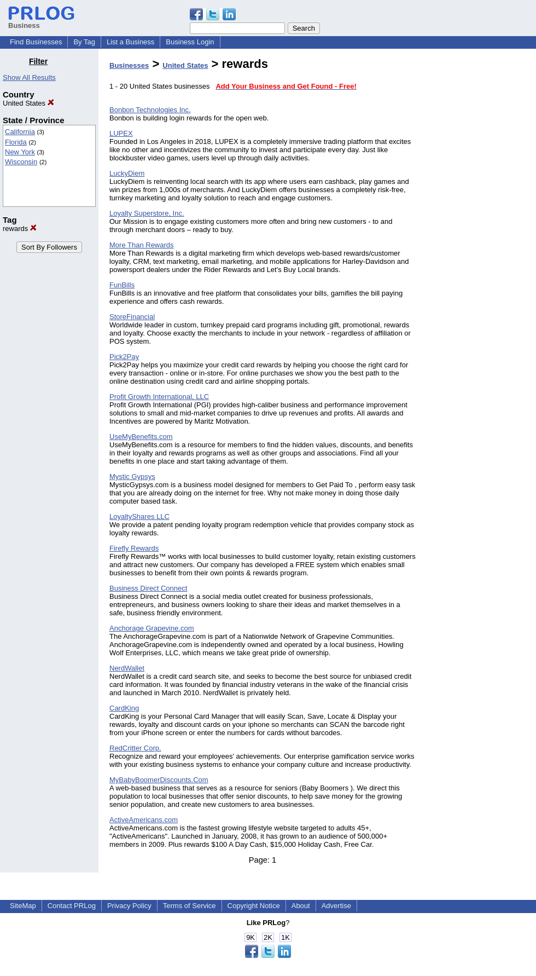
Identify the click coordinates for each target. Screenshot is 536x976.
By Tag (84, 42)
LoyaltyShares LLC (139, 516)
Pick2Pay (124, 357)
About (301, 906)
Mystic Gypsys (132, 476)
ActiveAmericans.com (143, 820)
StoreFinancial (132, 317)
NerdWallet (126, 668)
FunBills (122, 285)
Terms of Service (189, 906)
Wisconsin (21, 162)
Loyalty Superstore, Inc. (146, 213)
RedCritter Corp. (135, 748)
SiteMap (23, 906)
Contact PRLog (72, 906)
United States (28, 103)
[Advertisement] (480, 221)
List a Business (130, 42)
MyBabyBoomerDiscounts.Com (158, 780)
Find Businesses (36, 42)
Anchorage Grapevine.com (151, 628)
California (20, 132)
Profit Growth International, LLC (159, 396)
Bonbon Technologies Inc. (150, 110)
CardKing (124, 708)
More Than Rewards (141, 245)
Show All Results (29, 77)
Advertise (336, 906)
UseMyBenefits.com (141, 436)
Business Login (190, 42)
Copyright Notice (254, 906)
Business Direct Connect (148, 588)
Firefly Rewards (134, 548)
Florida (16, 142)
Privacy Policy (129, 906)
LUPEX (121, 133)
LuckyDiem (126, 173)
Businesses (129, 65)
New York (20, 152)
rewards (20, 228)
